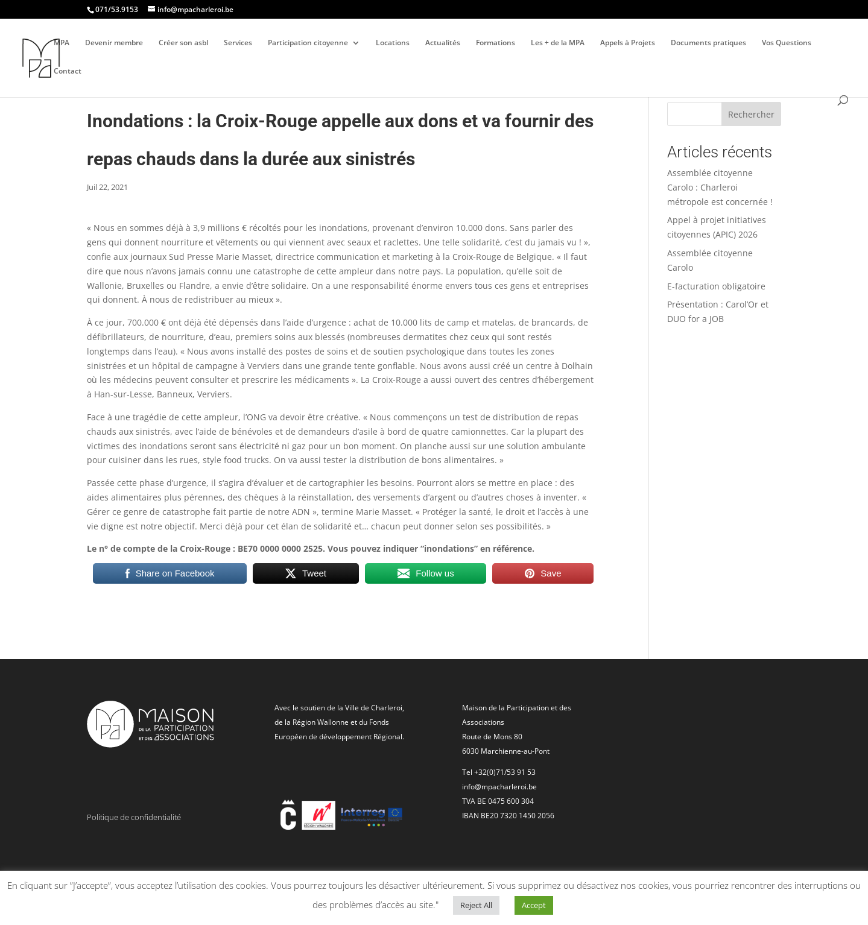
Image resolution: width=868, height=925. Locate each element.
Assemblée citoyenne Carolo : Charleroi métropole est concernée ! (720, 187)
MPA (61, 43)
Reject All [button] (476, 905)
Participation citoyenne (308, 43)
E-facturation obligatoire (716, 286)
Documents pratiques (708, 43)
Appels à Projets (627, 43)
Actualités (442, 43)
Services (238, 43)
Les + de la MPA (557, 43)
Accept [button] (534, 905)
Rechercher (751, 114)
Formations (495, 43)
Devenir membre (114, 43)
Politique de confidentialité (134, 817)
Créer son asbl (183, 43)
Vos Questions (786, 43)
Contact (67, 71)
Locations (393, 43)
